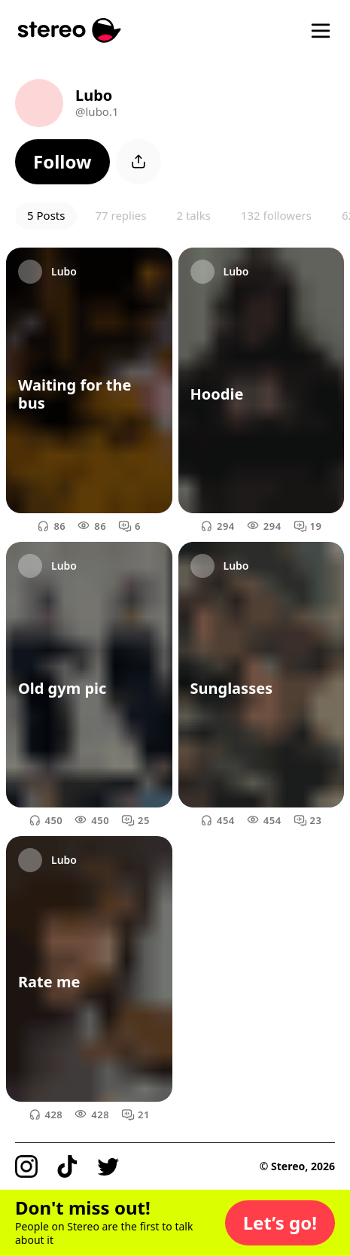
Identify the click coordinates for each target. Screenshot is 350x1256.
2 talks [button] (193, 215)
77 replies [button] (120, 215)
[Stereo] (69, 30)
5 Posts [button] (46, 215)
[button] (62, 161)
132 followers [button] (276, 215)
